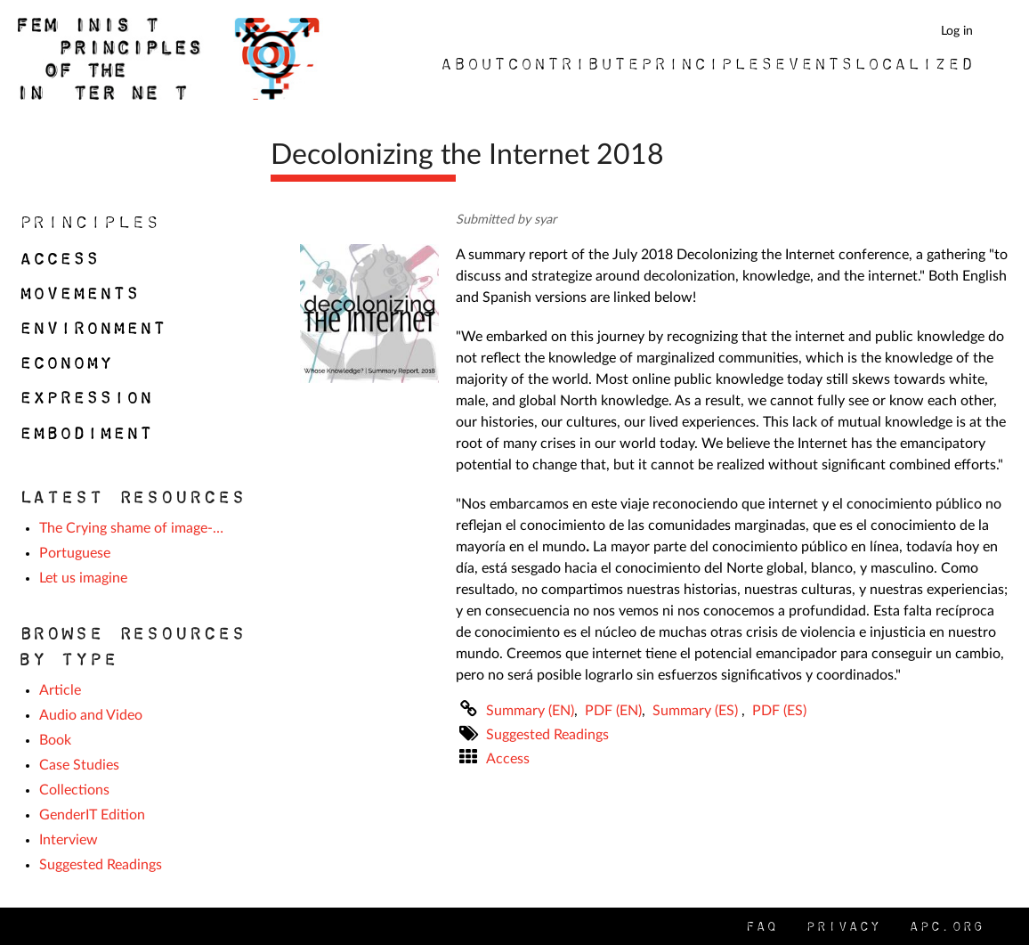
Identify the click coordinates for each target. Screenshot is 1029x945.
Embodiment (84, 432)
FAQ (760, 926)
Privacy (842, 926)
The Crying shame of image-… (131, 528)
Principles (706, 63)
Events (813, 63)
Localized (913, 63)
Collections (74, 790)
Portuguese (74, 553)
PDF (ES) (779, 711)
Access (508, 759)
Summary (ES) (696, 711)
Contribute (572, 63)
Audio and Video (90, 715)
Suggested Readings (547, 735)
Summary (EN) (530, 711)
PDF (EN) (613, 711)
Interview (68, 840)
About (472, 63)
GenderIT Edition (92, 815)
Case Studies (79, 765)
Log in (957, 30)
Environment (91, 327)
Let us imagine (83, 578)
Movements (78, 293)
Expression (84, 397)
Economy (64, 362)
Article (60, 690)
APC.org (945, 926)
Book (55, 740)
